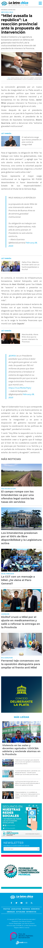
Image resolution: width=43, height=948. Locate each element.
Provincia (26, 909)
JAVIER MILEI (38, 79)
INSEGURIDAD (15, 78)
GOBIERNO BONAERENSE (14, 79)
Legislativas (16, 909)
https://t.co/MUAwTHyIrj (19, 388)
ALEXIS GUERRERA (27, 79)
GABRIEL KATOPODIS (35, 78)
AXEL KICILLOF (24, 78)
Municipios (35, 909)
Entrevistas (31, 912)
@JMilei (12, 355)
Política (6, 909)
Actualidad (20, 912)
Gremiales (11, 912)
